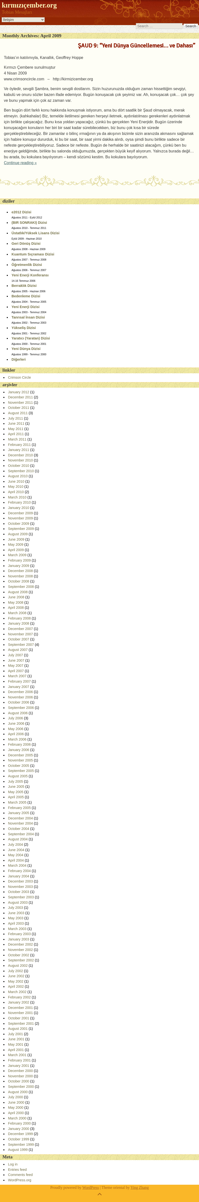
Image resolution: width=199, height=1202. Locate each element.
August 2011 (18, 413)
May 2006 (15, 729)
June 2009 (16, 539)
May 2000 (15, 1107)
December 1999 (20, 1134)
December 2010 (20, 455)
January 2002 (18, 1002)
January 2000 (18, 1129)
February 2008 (19, 618)
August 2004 (18, 839)
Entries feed (17, 1170)
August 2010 (18, 476)
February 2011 (19, 445)
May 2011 (15, 429)
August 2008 (18, 592)
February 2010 (19, 502)
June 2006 (16, 723)
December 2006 (20, 692)
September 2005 (21, 771)
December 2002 (20, 944)
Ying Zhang (140, 1187)
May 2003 (15, 918)
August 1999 (18, 1150)
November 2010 (20, 460)
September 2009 (21, 529)
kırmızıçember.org (29, 5)
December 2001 (20, 1008)
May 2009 (15, 544)
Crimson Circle (19, 377)
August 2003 (18, 902)
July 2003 (15, 908)
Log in (12, 1164)
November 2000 (20, 1076)
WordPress (90, 1187)
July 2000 (15, 1097)
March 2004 (17, 865)
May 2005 (15, 792)
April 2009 (16, 550)
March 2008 (17, 613)
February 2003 (19, 934)
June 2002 (16, 976)
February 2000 (19, 1123)
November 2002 (20, 950)
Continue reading (20, 163)
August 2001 (18, 1029)
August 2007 (18, 650)
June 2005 (16, 787)
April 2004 (16, 860)
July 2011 (15, 418)
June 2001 (16, 1039)
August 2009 (18, 534)
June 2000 (16, 1102)
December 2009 (20, 513)
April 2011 (16, 434)
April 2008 (16, 608)
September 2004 (21, 834)
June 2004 (16, 850)
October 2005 (18, 766)
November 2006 (20, 697)
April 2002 (16, 986)
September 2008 (21, 587)
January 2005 (18, 813)
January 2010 (18, 508)
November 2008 (20, 576)
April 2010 (16, 492)
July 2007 (15, 655)
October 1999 (18, 1139)
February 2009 (19, 560)
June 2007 (16, 660)
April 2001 (16, 1050)
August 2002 (18, 965)
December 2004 (20, 818)
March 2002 (17, 992)
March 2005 (17, 802)
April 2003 (16, 923)
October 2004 (18, 829)
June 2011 (16, 423)
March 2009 (17, 555)
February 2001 (19, 1060)
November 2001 (20, 1013)
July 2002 (15, 971)
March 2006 (17, 739)
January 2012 (18, 392)
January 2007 (18, 687)
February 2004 (19, 871)
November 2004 (20, 823)
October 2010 (18, 466)
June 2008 (16, 597)
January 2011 (18, 450)
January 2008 (18, 623)
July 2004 (15, 844)
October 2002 (18, 955)
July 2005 (15, 781)
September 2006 (21, 708)
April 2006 (16, 734)
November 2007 (20, 634)
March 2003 (17, 929)
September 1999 (21, 1144)
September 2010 (21, 471)
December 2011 (20, 397)
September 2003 (21, 897)
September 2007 (21, 645)
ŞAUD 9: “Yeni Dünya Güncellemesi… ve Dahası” (136, 45)
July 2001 (15, 1034)
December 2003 (20, 881)
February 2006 (19, 744)
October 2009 (18, 524)
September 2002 (21, 960)
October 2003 (18, 892)
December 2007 (20, 629)
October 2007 (18, 639)
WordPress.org (19, 1180)
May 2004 (15, 855)
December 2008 (20, 571)
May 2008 (15, 602)
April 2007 (16, 671)
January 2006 (18, 750)
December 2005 (20, 755)
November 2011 (20, 402)
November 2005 (20, 760)
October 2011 (18, 408)
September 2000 (21, 1087)
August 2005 (18, 776)
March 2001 (17, 1055)
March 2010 (17, 497)
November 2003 (20, 887)
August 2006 (18, 713)
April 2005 (16, 797)
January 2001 (18, 1066)
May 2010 (15, 486)
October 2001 (18, 1018)
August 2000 (18, 1092)
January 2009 (18, 566)
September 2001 (21, 1023)
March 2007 (17, 676)
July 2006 (15, 718)
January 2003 (18, 939)
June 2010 (16, 481)
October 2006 (18, 702)
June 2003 (16, 913)
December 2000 (20, 1071)
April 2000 (16, 1113)
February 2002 (19, 997)
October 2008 (18, 581)
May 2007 (15, 665)
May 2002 (15, 981)
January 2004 (18, 876)
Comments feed (20, 1175)
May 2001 (15, 1044)
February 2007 (19, 681)
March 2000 (17, 1118)
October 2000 (18, 1081)
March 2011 (17, 439)
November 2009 (20, 518)
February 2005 (19, 808)
